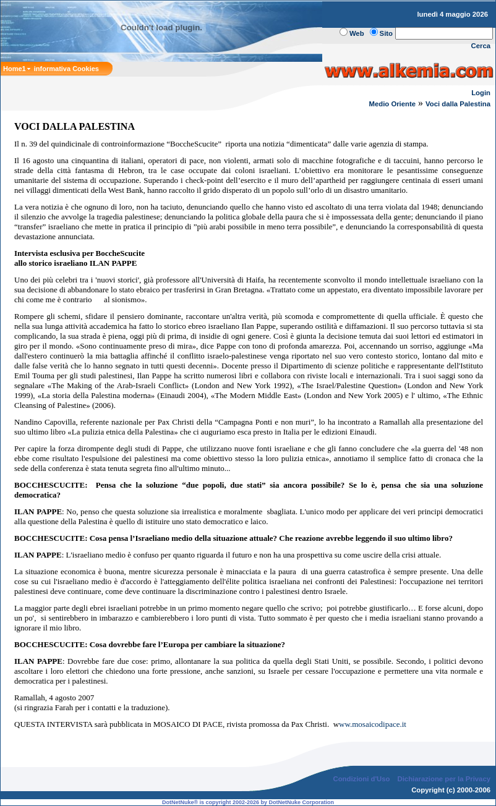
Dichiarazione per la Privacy (444, 779)
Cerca (481, 45)
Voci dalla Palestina (457, 104)
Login (480, 92)
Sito (386, 33)
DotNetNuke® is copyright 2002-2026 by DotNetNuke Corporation (248, 802)
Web (356, 33)
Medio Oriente (392, 104)
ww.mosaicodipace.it (372, 724)
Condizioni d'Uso (361, 779)
